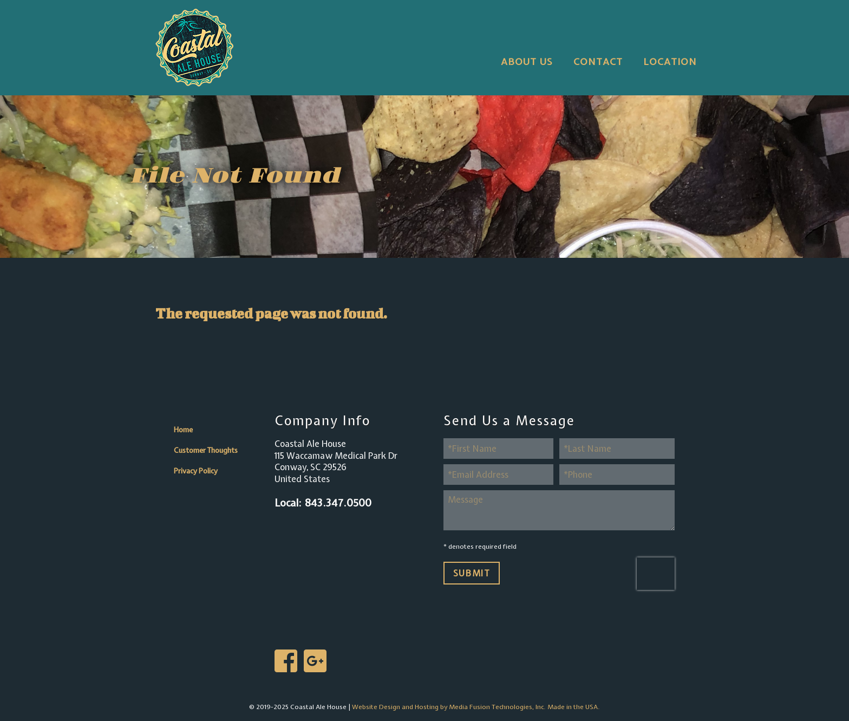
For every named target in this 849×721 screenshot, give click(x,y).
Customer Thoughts (206, 450)
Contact (598, 61)
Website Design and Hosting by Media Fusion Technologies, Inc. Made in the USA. (476, 707)
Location (670, 61)
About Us (527, 61)
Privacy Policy (196, 471)
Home (183, 429)
